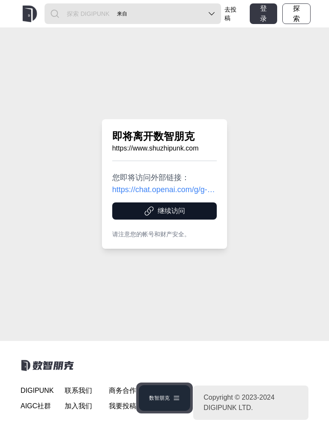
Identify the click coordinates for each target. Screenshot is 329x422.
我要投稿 (122, 406)
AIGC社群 (36, 406)
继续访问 (164, 211)
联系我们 (78, 390)
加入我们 (78, 406)
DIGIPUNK (37, 390)
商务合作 (122, 390)
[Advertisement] (46, 165)
